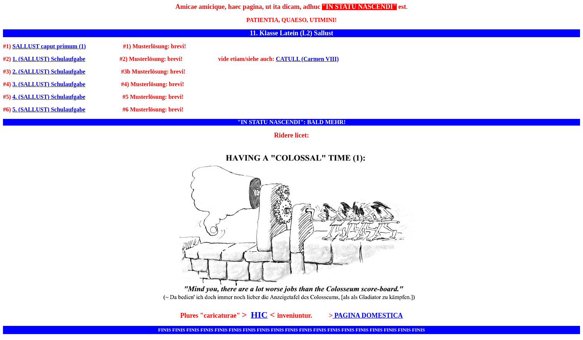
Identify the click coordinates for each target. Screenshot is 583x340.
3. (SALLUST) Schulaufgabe (48, 84)
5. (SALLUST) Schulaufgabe (48, 109)
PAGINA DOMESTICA (368, 315)
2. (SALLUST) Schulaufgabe (48, 71)
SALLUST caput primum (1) (49, 46)
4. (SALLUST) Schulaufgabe (48, 97)
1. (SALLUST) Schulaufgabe (48, 59)
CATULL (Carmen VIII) (307, 59)
